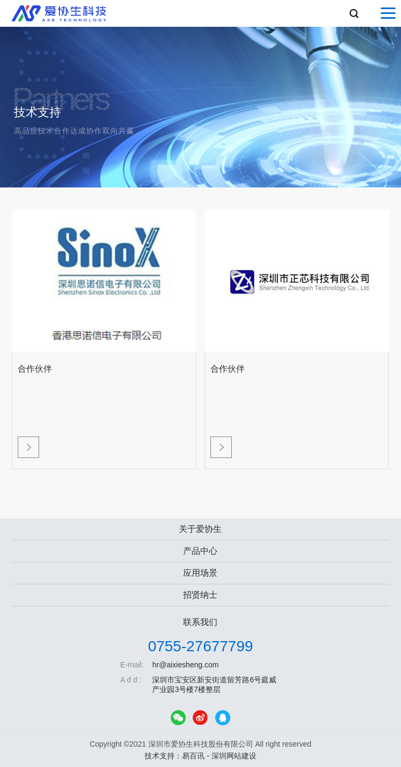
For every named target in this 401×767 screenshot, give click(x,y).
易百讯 (193, 755)
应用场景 (200, 572)
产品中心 (200, 550)
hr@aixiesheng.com (185, 664)
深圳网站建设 (233, 755)
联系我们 (200, 622)
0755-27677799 (200, 646)
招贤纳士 (200, 594)
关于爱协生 (200, 528)
